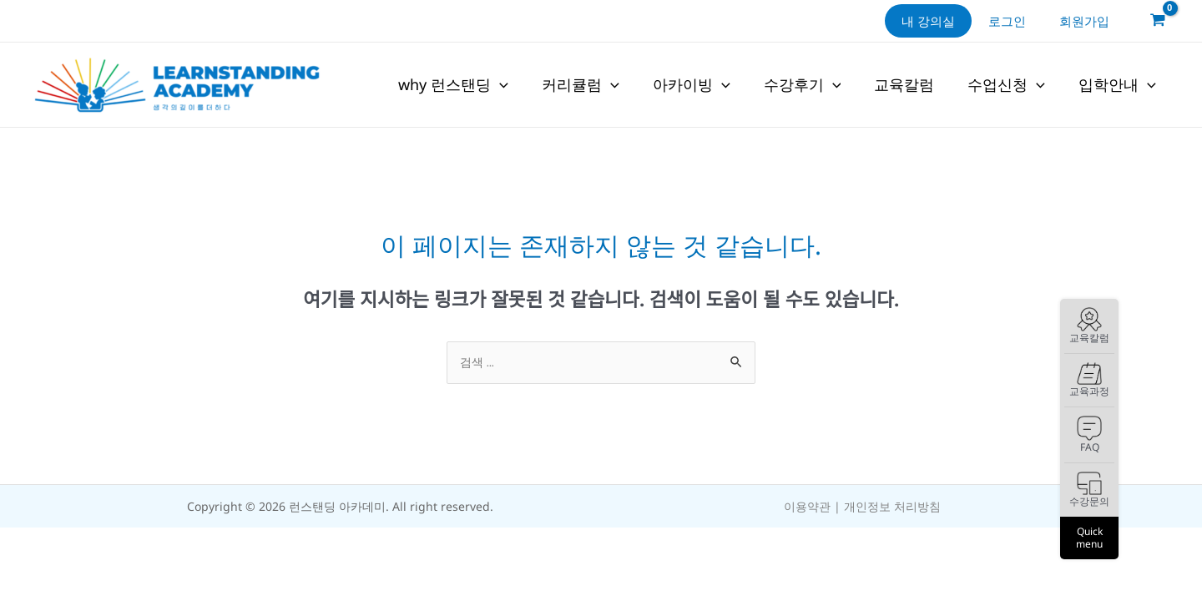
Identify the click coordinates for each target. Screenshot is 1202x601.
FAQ (1089, 435)
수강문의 (1089, 490)
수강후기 (802, 85)
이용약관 (807, 507)
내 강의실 (949, 21)
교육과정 (1089, 380)
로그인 (1019, 21)
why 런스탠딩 (453, 85)
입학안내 (1117, 85)
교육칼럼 (1089, 326)
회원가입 (1088, 21)
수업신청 (1006, 85)
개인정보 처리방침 (892, 507)
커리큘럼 (580, 85)
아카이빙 (691, 85)
